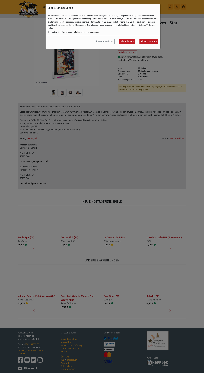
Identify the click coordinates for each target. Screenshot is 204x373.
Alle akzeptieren (149, 41)
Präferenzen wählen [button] (103, 41)
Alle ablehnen (127, 41)
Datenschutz (80, 32)
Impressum (94, 32)
